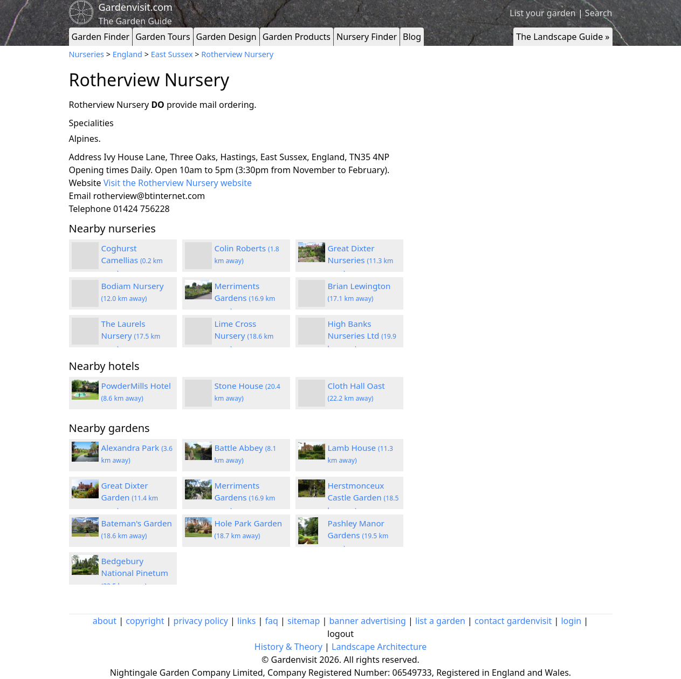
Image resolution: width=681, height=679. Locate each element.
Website (85, 183)
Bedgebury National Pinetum (135, 573)
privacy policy (201, 621)
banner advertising (367, 621)
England (127, 54)
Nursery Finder (366, 37)
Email (80, 196)
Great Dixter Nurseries (361, 260)
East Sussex (172, 54)
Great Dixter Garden (130, 498)
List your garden (542, 13)
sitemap (303, 621)
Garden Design (226, 37)
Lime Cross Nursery (244, 336)
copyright (145, 621)
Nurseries (86, 54)
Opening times (99, 170)
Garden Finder (101, 37)
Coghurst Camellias (132, 260)
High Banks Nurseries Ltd (362, 336)
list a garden (440, 621)
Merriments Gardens (245, 298)
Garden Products (297, 37)
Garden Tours (162, 37)
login (571, 621)
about (104, 621)
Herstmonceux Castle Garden (363, 498)
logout (340, 634)
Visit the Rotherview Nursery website (178, 183)
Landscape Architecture (379, 647)
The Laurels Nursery (131, 336)
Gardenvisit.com (136, 7)
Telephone (90, 209)
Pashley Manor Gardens (358, 535)
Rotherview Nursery (237, 54)
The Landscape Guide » (562, 37)
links (246, 621)
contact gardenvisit (513, 621)
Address (85, 157)
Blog (412, 37)
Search (599, 13)
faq (271, 621)
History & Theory (288, 647)
